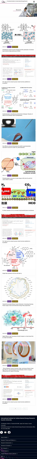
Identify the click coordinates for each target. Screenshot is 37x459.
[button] (34, 1)
